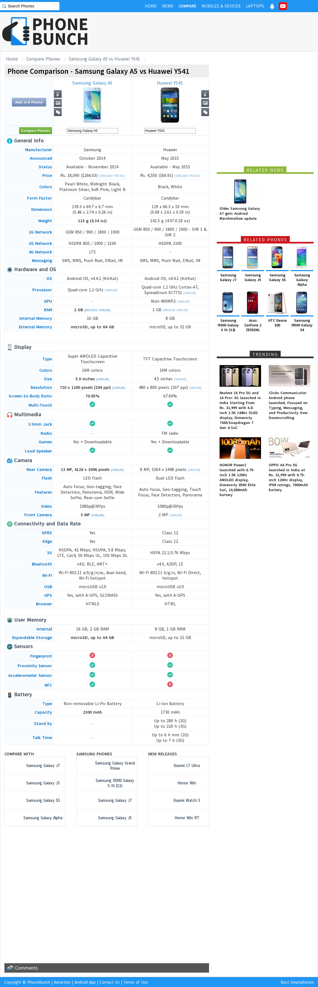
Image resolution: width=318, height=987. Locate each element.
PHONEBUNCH (60, 31)
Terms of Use (136, 982)
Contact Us (110, 982)
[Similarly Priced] (112, 176)
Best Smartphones (297, 982)
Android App (85, 982)
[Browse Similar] (97, 310)
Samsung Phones (94, 753)
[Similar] (111, 290)
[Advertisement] (106, 895)
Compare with (19, 753)
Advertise (62, 982)
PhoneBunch (38, 982)
